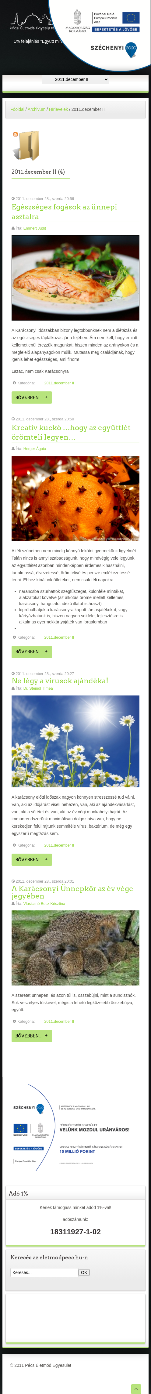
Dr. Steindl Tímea (38, 688)
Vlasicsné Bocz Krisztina (44, 904)
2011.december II (59, 383)
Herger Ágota (34, 449)
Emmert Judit (34, 228)
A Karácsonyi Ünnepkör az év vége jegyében (72, 892)
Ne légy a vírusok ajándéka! (60, 680)
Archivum (36, 109)
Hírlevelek (58, 109)
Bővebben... (28, 397)
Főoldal (17, 109)
